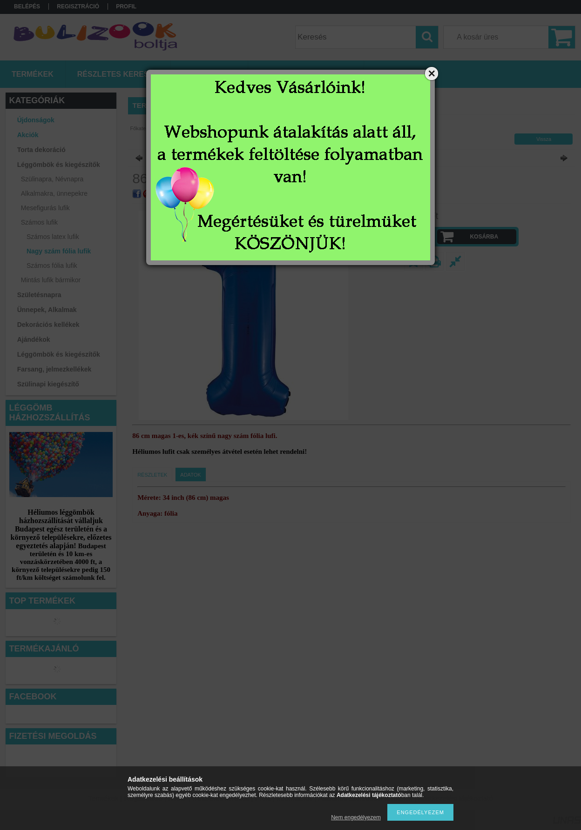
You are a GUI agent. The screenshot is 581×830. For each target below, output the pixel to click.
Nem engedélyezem (356, 817)
